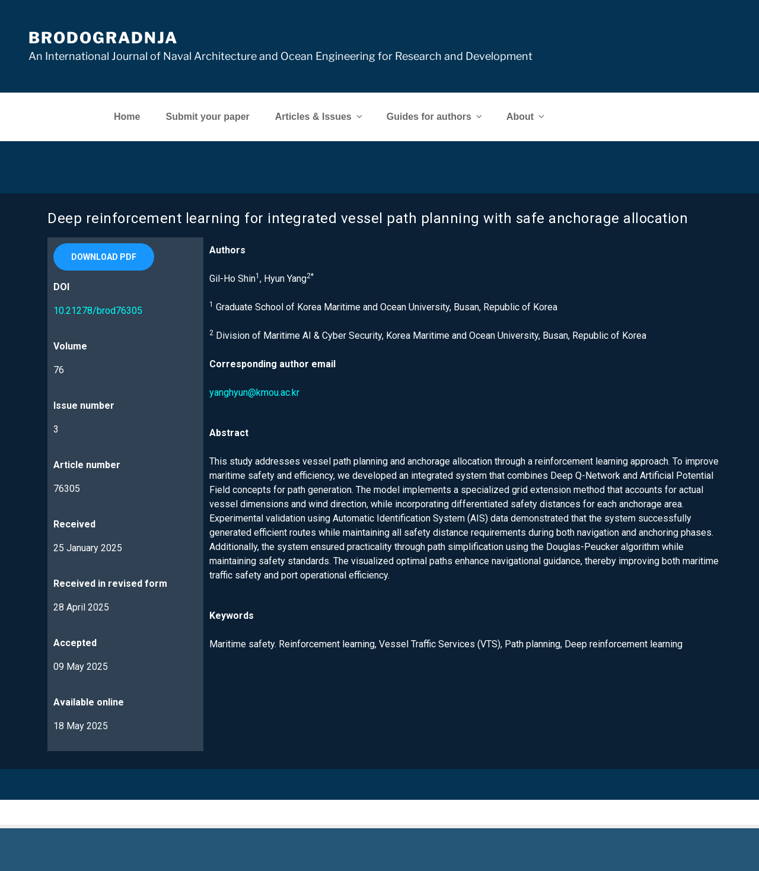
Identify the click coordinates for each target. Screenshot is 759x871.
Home (127, 117)
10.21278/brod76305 (97, 310)
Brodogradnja (103, 37)
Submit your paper (207, 117)
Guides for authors (435, 117)
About (526, 117)
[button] (103, 257)
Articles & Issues (319, 117)
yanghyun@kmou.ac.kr (254, 392)
